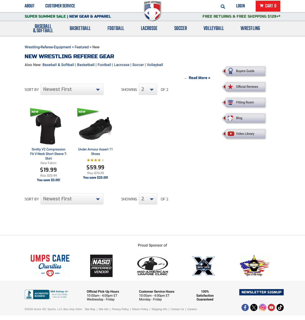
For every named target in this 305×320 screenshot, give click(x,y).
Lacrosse (149, 32)
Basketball (80, 32)
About (30, 7)
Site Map (90, 313)
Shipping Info (159, 313)
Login (240, 7)
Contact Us (177, 313)
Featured (82, 47)
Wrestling (250, 32)
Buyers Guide (245, 71)
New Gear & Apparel (90, 19)
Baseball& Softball (43, 32)
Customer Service (60, 7)
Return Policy (140, 313)
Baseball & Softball (58, 65)
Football (115, 32)
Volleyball (214, 32)
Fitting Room (245, 102)
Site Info (104, 313)
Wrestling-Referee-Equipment (48, 47)
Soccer (180, 32)
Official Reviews (247, 86)
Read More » (199, 82)
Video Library (245, 133)
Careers (192, 313)
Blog (239, 118)
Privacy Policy (120, 313)
